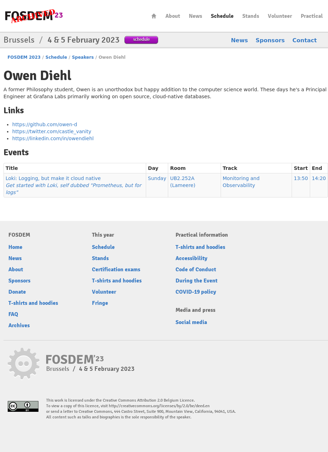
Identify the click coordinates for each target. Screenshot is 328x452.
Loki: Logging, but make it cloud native (73, 185)
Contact (304, 40)
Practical (312, 16)
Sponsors (270, 40)
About (172, 16)
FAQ (13, 314)
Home (154, 16)
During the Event (197, 280)
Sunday (157, 178)
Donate (17, 291)
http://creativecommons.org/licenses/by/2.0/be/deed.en (159, 406)
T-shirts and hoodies (33, 303)
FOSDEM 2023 (24, 57)
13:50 (301, 178)
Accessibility (191, 258)
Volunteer (280, 16)
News (195, 16)
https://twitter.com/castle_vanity (51, 131)
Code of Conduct (196, 269)
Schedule (222, 16)
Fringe (100, 303)
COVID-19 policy (196, 291)
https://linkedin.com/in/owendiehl (53, 138)
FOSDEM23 (34, 16)
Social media (191, 322)
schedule (141, 39)
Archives (19, 325)
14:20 (319, 178)
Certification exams (116, 269)
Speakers (83, 57)
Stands (250, 16)
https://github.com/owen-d (44, 124)
